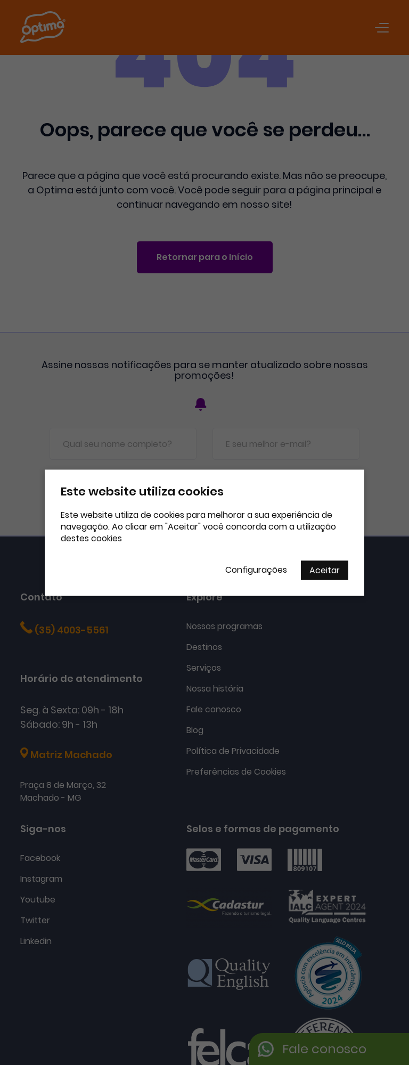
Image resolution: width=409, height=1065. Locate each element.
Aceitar (324, 570)
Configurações (256, 569)
